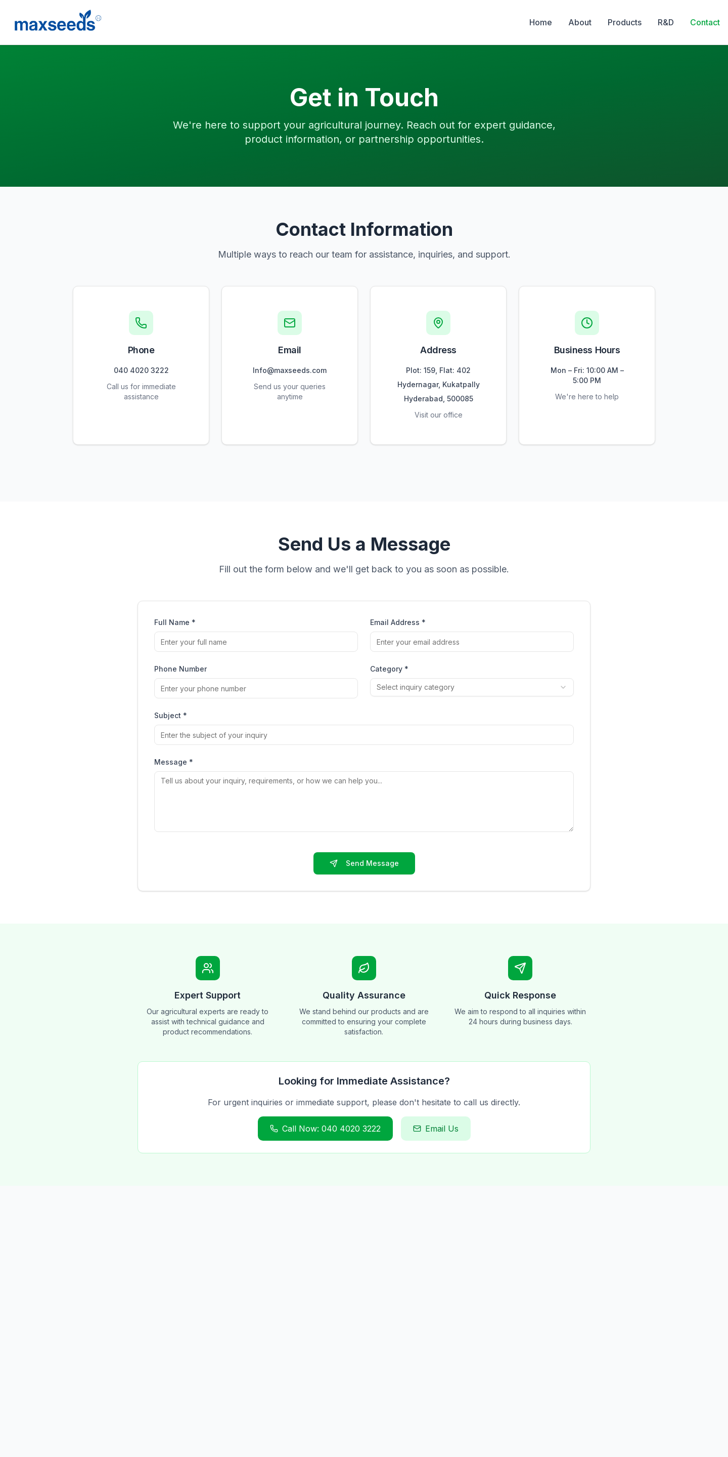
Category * (389, 668)
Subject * (170, 715)
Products (625, 22)
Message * (173, 762)
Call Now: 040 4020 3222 (325, 1128)
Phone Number (180, 668)
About (580, 22)
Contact (705, 22)
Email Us (436, 1128)
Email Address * (398, 622)
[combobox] (472, 687)
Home (540, 22)
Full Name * (175, 622)
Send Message (364, 863)
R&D (666, 22)
